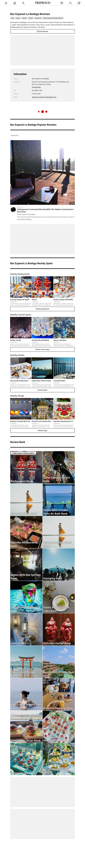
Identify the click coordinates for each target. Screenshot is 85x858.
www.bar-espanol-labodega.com (44, 97)
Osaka (31, 18)
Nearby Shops (42, 430)
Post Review (42, 31)
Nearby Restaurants (42, 309)
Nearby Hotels (42, 390)
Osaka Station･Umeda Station (53, 18)
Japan (18, 18)
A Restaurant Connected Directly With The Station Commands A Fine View (46, 212)
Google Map (36, 87)
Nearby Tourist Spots (42, 349)
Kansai (24, 18)
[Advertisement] (42, 50)
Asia (12, 18)
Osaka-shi (38, 18)
